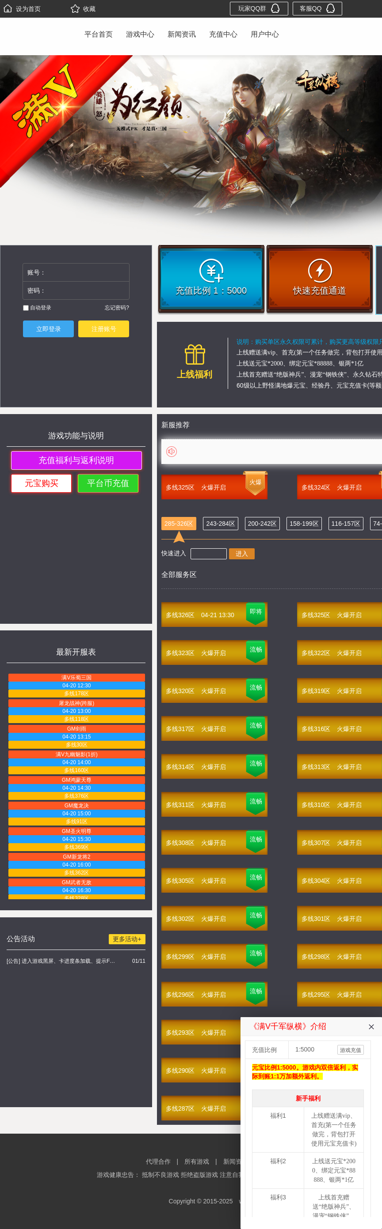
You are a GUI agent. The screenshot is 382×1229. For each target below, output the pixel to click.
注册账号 (104, 328)
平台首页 (98, 34)
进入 (242, 553)
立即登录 (48, 328)
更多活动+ (127, 938)
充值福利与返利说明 (76, 460)
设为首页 (22, 8)
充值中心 (223, 34)
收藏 (83, 8)
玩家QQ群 (259, 8)
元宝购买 (41, 483)
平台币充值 (108, 483)
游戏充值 (350, 1050)
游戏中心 (140, 34)
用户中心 (265, 34)
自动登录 (37, 308)
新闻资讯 (182, 34)
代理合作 (158, 1161)
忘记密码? (117, 308)
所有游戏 (196, 1161)
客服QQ (318, 8)
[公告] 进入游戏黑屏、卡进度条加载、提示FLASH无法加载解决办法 (62, 961)
